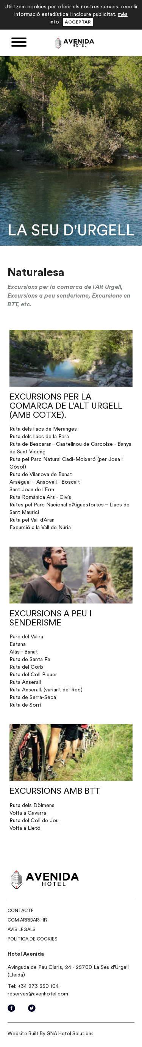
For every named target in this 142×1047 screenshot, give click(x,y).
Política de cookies (33, 939)
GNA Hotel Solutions (70, 1033)
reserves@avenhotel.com (38, 994)
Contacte (21, 910)
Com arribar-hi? (27, 920)
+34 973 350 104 (38, 986)
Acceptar (78, 22)
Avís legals (22, 929)
